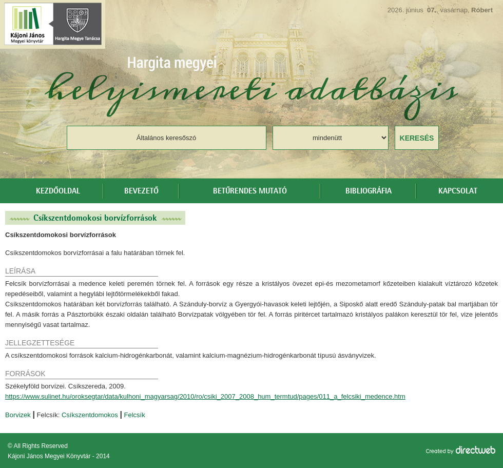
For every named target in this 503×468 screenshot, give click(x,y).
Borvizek (18, 415)
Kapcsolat (457, 191)
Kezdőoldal (58, 191)
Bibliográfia (368, 191)
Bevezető (141, 191)
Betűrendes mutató (250, 191)
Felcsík (134, 415)
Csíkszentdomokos (90, 415)
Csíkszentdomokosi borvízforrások (95, 218)
